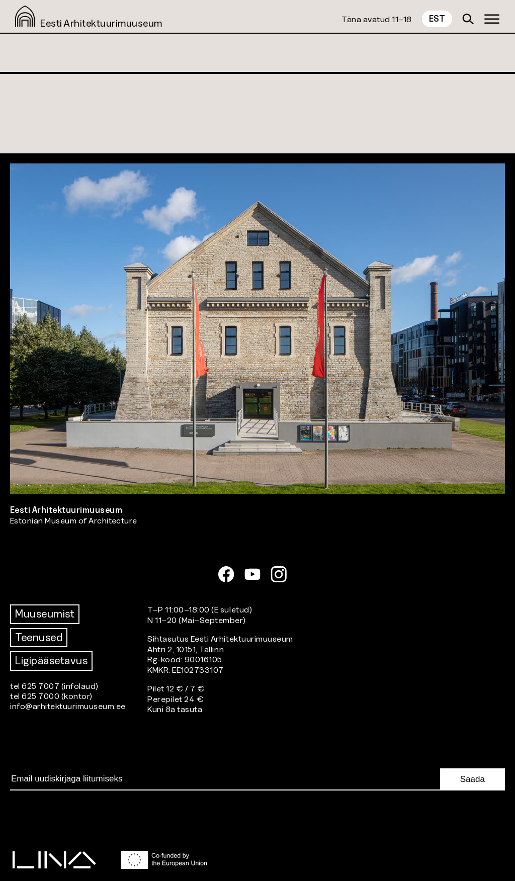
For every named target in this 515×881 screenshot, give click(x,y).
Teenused (38, 637)
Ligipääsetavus (51, 660)
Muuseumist (44, 614)
